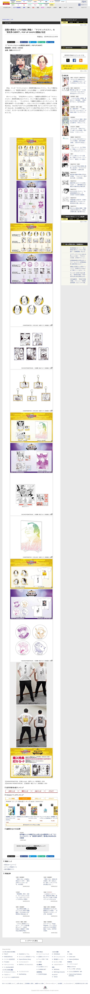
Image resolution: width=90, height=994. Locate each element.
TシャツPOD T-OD (43, 959)
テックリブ (54, 974)
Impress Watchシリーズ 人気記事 (74, 216)
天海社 (70, 954)
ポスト (12, 42)
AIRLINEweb (57, 954)
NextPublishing (22, 974)
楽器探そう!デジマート (43, 956)
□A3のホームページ (10, 864)
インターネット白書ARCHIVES (11, 977)
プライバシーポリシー (50, 983)
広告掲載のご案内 (29, 983)
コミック (24, 798)
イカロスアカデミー (58, 964)
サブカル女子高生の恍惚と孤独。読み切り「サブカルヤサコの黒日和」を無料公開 (78, 167)
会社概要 (60, 983)
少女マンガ (38, 791)
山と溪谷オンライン (43, 966)
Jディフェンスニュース (59, 956)
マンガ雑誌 (12, 798)
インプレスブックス (24, 971)
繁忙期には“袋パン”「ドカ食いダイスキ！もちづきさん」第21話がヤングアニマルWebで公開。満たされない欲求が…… (78, 93)
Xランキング (68, 66)
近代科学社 (39, 972)
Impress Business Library (25, 959)
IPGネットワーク (71, 966)
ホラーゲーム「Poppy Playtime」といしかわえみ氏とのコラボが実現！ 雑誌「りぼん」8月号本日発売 (50, 927)
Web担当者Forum (8, 956)
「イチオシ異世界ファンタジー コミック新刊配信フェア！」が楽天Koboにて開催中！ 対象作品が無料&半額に (22, 927)
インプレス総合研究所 (9, 959)
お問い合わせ (20, 983)
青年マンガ (25, 791)
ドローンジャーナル (9, 964)
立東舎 (40, 962)
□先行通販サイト (9, 869)
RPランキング (67, 68)
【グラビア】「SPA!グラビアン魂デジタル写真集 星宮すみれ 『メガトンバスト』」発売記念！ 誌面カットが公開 (78, 132)
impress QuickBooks (74, 959)
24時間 (71, 22)
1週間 (77, 22)
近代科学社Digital (42, 974)
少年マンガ (12, 791)
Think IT (6, 954)
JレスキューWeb (58, 962)
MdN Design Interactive (59, 972)
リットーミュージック (43, 954)
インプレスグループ (68, 983)
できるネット (7, 974)
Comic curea (72, 956)
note (43, 42)
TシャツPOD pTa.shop (75, 969)
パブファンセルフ (73, 964)
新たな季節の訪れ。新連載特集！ (74, 244)
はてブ (33, 42)
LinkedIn (51, 42)
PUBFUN (69, 962)
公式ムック (38, 798)
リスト (17, 42)
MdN (53, 967)
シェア (25, 42)
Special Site (68, 47)
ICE (68, 951)
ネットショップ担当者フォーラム (27, 956)
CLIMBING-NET (42, 969)
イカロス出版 (55, 951)
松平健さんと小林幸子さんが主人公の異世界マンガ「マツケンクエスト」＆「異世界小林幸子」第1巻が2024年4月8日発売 (38, 836)
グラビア (51, 791)
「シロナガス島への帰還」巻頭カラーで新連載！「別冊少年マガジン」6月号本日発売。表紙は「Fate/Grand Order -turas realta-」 (78, 102)
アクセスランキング (71, 20)
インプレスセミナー (24, 962)
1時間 (64, 22)
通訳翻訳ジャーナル (58, 959)
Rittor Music (40, 951)
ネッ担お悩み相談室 (9, 967)
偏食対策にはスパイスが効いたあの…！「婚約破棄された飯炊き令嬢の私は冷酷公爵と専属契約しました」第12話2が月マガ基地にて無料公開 (78, 186)
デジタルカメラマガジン (10, 972)
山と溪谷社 (39, 964)
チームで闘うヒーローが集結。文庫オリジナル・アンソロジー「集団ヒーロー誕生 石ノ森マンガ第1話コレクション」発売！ (78, 159)
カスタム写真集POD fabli (75, 971)
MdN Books (56, 969)
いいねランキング (81, 68)
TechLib (55, 976)
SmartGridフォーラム (24, 954)
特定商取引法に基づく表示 (81, 983)
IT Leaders (6, 962)
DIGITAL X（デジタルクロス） (26, 964)
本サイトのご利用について (8, 983)
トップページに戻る (31, 941)
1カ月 (84, 22)
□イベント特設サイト (10, 867)
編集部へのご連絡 (39, 983)
